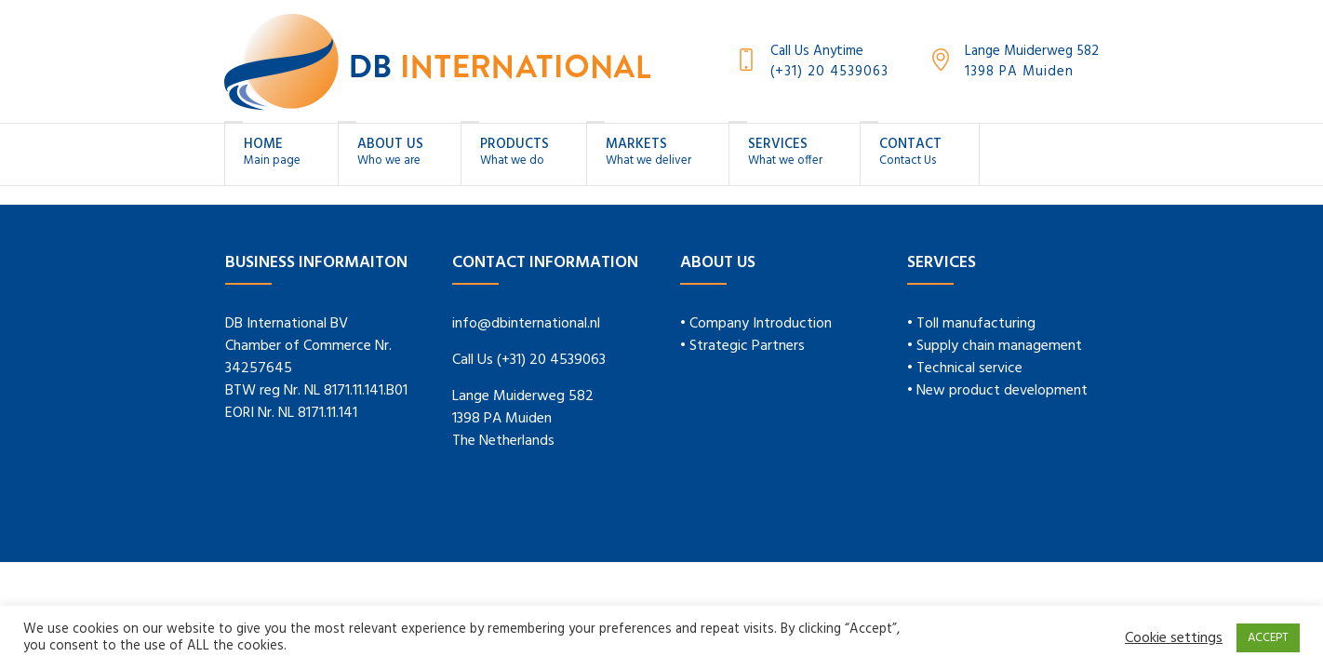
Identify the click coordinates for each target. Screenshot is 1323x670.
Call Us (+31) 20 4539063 (529, 360)
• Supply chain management (994, 346)
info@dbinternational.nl (526, 324)
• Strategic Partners (742, 346)
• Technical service (964, 368)
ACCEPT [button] (1268, 638)
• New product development (997, 391)
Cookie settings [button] (1174, 638)
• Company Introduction (756, 324)
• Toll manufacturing (971, 324)
